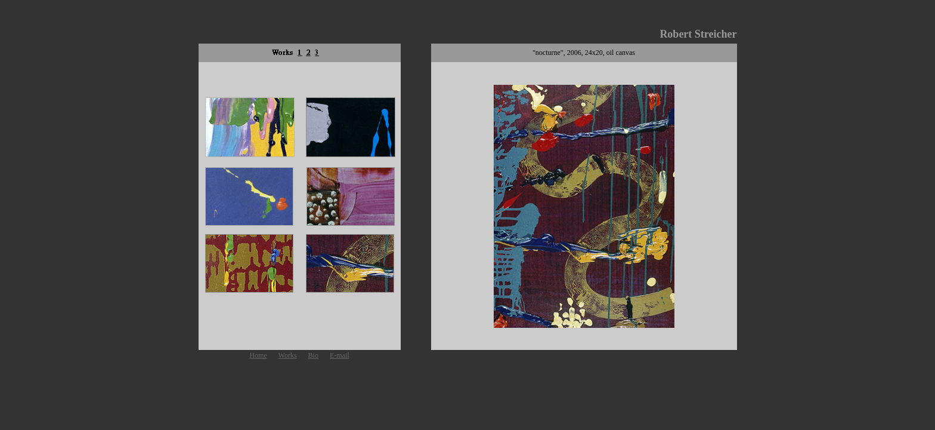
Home (258, 355)
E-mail (339, 355)
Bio (313, 355)
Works (287, 355)
